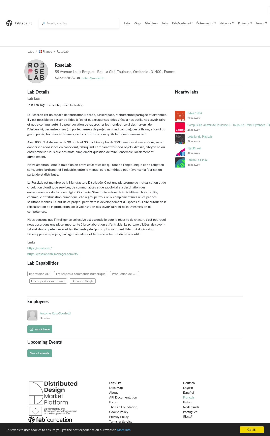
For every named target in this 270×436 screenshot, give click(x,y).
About (113, 392)
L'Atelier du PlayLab (199, 136)
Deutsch (189, 383)
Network (226, 23)
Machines (151, 23)
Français (188, 397)
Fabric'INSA (194, 113)
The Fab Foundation (123, 407)
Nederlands (191, 407)
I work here (40, 329)
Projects (244, 23)
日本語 (188, 416)
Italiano (188, 402)
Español (188, 392)
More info (124, 430)
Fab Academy (182, 23)
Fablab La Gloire (197, 160)
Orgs (137, 23)
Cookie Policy (118, 412)
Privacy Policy (119, 416)
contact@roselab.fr (92, 78)
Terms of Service (120, 421)
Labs (127, 23)
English (188, 387)
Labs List (115, 383)
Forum (261, 23)
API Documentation (123, 397)
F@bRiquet (194, 148)
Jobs (165, 23)
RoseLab (63, 51)
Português (190, 412)
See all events (40, 353)
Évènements (205, 23)
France (45, 51)
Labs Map (116, 387)
